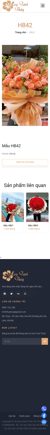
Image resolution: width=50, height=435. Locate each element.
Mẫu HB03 (33, 225)
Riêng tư (37, 416)
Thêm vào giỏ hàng (25, 162)
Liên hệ (12, 416)
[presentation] (3, 211)
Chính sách (24, 416)
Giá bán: (8, 154)
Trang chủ (20, 32)
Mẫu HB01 (8, 225)
